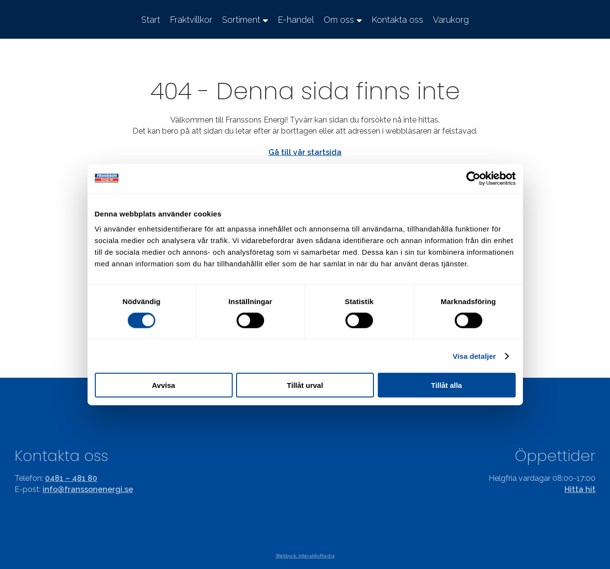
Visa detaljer (474, 356)
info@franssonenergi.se (88, 489)
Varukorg (451, 20)
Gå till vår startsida (305, 152)
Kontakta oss (397, 20)
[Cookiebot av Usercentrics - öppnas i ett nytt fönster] (473, 178)
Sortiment (241, 20)
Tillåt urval (305, 385)
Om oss (339, 20)
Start (150, 20)
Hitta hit (580, 489)
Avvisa (163, 385)
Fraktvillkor (191, 20)
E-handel (296, 20)
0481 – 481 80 (71, 478)
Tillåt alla (446, 385)
